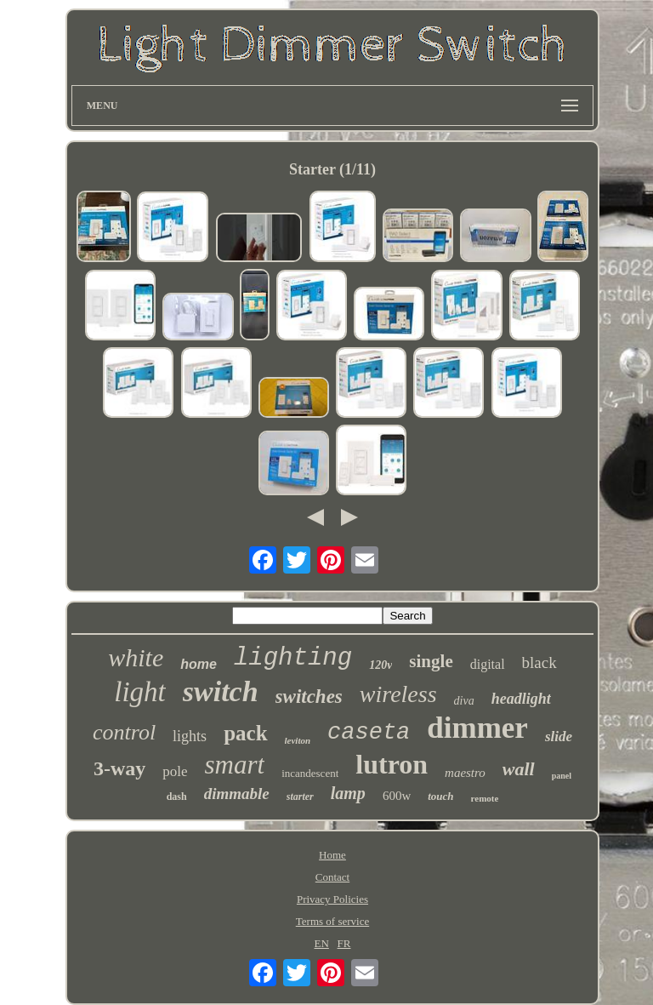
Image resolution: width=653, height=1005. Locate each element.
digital (487, 664)
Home (332, 854)
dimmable (237, 793)
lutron (391, 764)
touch (440, 796)
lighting (293, 658)
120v (380, 665)
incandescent (309, 773)
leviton (298, 740)
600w (397, 795)
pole (174, 771)
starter (300, 796)
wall (519, 768)
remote (485, 798)
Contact (332, 877)
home (198, 664)
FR (344, 943)
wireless (398, 694)
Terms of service (332, 921)
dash (177, 796)
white (135, 657)
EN (321, 943)
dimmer (477, 728)
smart (235, 764)
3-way (119, 768)
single (430, 661)
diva (464, 700)
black (539, 662)
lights (190, 736)
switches (309, 696)
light (140, 692)
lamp (348, 793)
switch (220, 691)
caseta (368, 732)
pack (245, 733)
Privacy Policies (332, 899)
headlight (521, 698)
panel (561, 775)
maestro (465, 772)
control (124, 732)
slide (558, 736)
